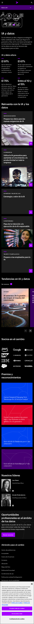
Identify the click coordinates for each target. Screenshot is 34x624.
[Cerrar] (32, 584)
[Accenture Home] (17, 2)
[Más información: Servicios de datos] (17, 128)
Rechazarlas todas (17, 613)
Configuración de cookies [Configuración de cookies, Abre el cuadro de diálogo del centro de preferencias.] (16, 618)
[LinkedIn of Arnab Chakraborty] (13, 505)
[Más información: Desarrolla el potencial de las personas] (17, 261)
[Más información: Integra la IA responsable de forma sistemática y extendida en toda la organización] (17, 231)
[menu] (2, 2)
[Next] (30, 331)
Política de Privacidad (8, 570)
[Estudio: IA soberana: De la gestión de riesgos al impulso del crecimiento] (15, 307)
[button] (8, 535)
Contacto (4, 560)
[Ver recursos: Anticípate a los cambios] (6, 284)
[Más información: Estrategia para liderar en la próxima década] (17, 201)
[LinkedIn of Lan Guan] (13, 491)
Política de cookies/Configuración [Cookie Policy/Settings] (11, 577)
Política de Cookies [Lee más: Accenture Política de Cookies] (17, 602)
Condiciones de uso (7, 574)
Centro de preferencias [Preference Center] (8, 550)
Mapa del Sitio (5, 567)
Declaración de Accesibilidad (10, 580)
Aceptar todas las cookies (16, 608)
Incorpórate (5, 553)
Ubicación (4, 563)
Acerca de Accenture (7, 557)
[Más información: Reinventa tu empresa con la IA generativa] (17, 167)
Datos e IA (4, 7)
